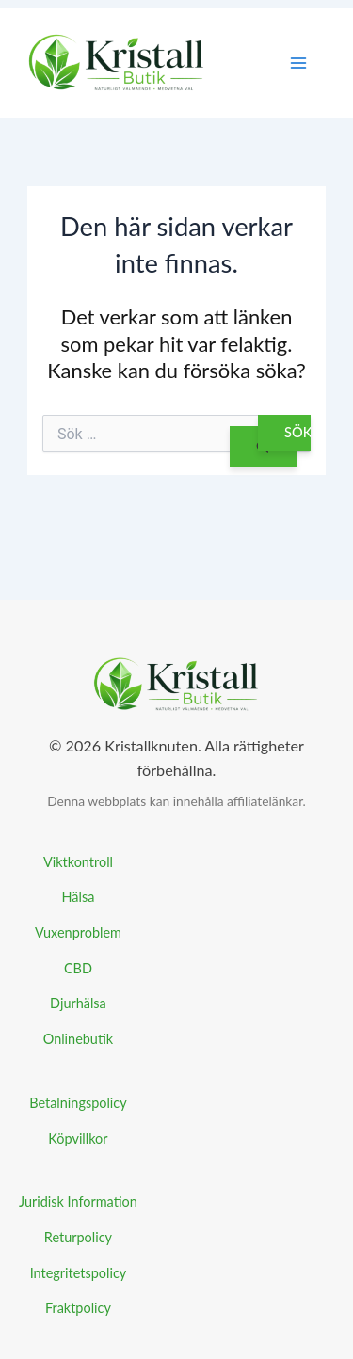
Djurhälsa (78, 1003)
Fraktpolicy (78, 1308)
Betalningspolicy (78, 1103)
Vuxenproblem (78, 932)
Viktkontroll (78, 862)
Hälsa (78, 897)
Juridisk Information (78, 1201)
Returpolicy (78, 1237)
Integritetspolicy (78, 1273)
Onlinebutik (78, 1039)
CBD (78, 968)
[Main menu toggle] (298, 63)
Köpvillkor (77, 1138)
